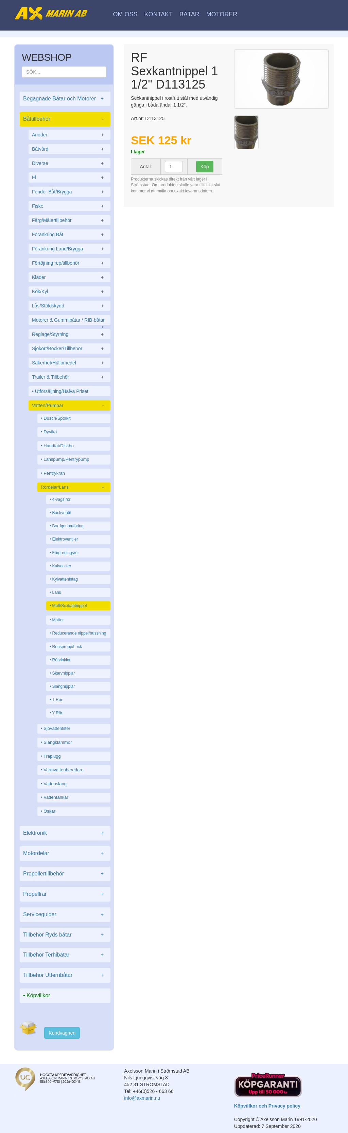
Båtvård (69, 149)
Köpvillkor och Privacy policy (267, 1106)
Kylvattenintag (65, 579)
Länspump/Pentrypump (66, 459)
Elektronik (65, 833)
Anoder (69, 134)
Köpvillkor (38, 995)
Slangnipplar (63, 686)
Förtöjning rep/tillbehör (69, 263)
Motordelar (65, 853)
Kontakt (158, 14)
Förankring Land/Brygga (69, 248)
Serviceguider (65, 915)
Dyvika (50, 431)
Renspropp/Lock (67, 646)
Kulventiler (61, 566)
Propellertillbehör (65, 874)
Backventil (61, 512)
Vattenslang (55, 783)
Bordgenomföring (68, 526)
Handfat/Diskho (59, 445)
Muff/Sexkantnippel (69, 605)
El (69, 177)
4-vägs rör (61, 499)
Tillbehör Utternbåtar (65, 975)
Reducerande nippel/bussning (79, 633)
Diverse (69, 163)
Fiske (69, 206)
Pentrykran (54, 473)
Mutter (58, 620)
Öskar (49, 811)
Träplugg (52, 756)
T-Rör (57, 699)
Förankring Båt (69, 234)
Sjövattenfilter (57, 728)
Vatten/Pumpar (69, 405)
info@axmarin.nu (142, 1098)
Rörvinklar (61, 660)
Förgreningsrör (65, 552)
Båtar (189, 14)
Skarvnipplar (63, 673)
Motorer (222, 14)
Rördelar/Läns (74, 487)
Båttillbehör (65, 119)
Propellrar (65, 894)
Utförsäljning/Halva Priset (61, 391)
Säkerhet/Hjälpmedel (69, 362)
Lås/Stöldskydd (69, 305)
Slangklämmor (58, 742)
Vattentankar (56, 797)
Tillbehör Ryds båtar (65, 935)
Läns (56, 592)
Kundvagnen (62, 1033)
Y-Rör (57, 713)
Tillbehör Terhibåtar (65, 955)
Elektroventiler (65, 539)
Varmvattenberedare (64, 769)
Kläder (69, 277)
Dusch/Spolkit (57, 418)
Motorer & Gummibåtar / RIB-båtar (69, 321)
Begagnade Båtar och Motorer (65, 99)
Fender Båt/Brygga (69, 191)
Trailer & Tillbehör (69, 377)
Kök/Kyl (69, 291)
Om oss (125, 14)
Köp (205, 166)
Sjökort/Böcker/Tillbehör (69, 348)
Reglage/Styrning (69, 334)
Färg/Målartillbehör (69, 220)
